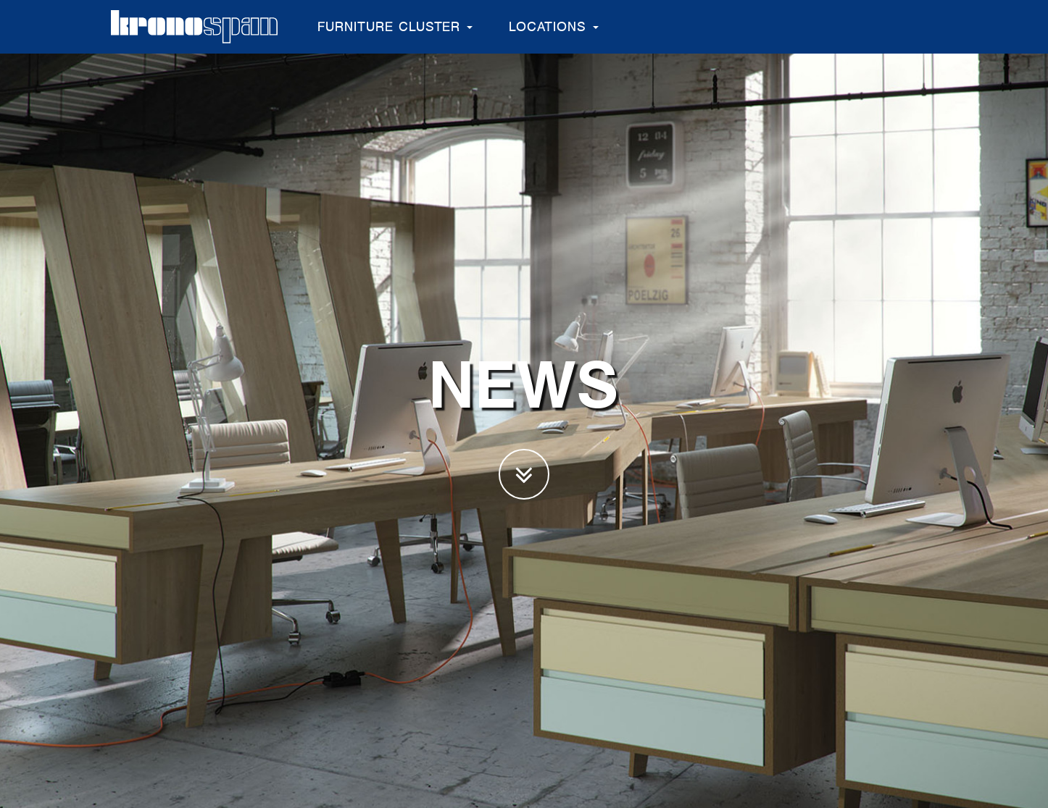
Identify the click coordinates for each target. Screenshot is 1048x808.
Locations (554, 26)
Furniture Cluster (395, 26)
